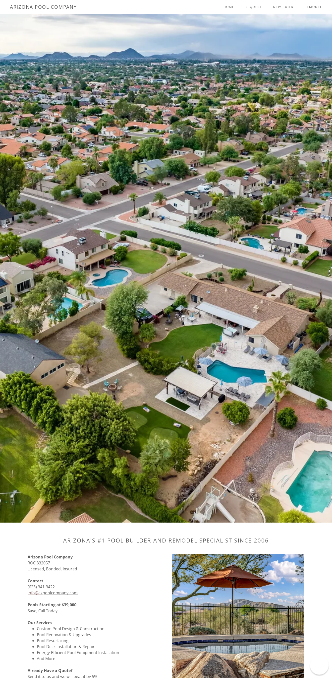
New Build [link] (283, 7)
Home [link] (228, 7)
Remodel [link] (313, 7)
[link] (43, 7)
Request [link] (253, 7)
